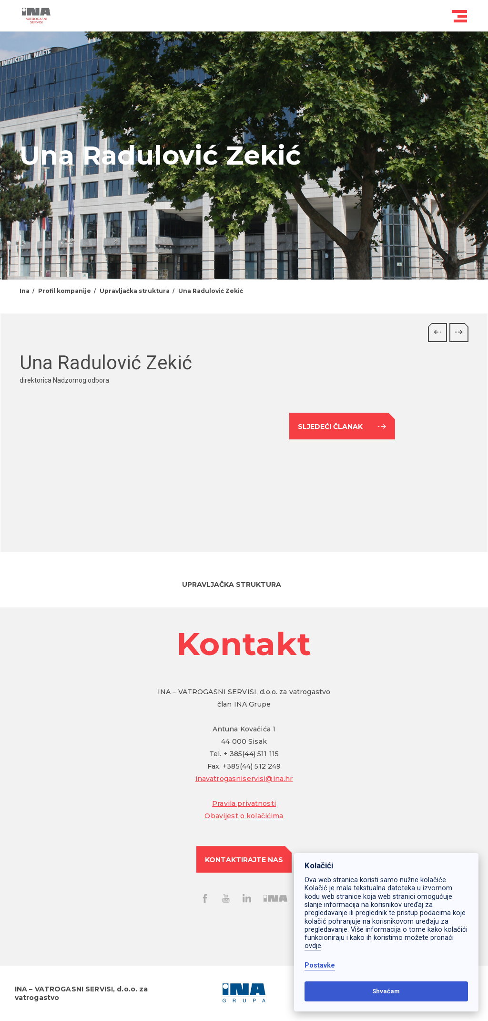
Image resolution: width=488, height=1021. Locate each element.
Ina (25, 290)
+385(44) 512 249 (252, 766)
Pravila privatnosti (244, 803)
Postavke (320, 965)
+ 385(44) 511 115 (251, 754)
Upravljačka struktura (135, 290)
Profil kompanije (64, 290)
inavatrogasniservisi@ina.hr (244, 778)
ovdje (313, 946)
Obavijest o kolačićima (243, 816)
